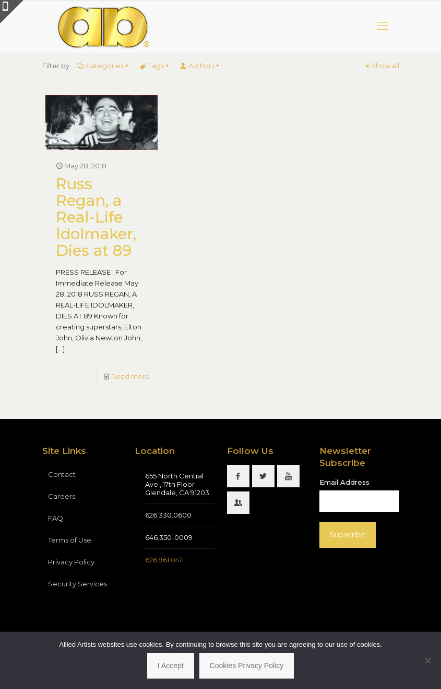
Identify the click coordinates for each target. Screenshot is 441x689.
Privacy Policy (71, 562)
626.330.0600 (168, 515)
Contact (62, 474)
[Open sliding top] (11, 11)
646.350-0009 (169, 537)
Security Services (77, 584)
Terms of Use (69, 540)
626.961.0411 (164, 560)
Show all (381, 65)
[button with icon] (238, 476)
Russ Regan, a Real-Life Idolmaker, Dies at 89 (96, 217)
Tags (155, 65)
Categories (103, 65)
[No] (428, 660)
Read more (130, 376)
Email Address (344, 482)
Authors (200, 65)
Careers (61, 496)
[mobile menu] (382, 26)
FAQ (55, 518)
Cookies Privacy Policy (247, 665)
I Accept (171, 665)
